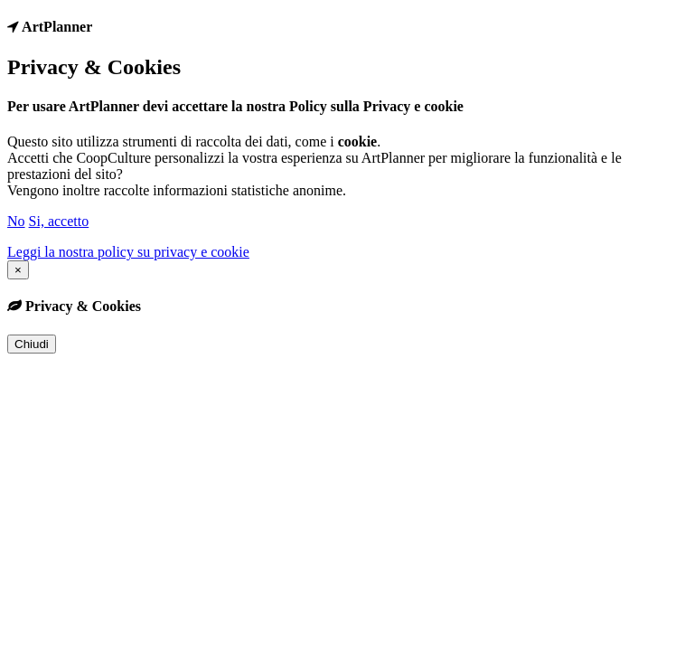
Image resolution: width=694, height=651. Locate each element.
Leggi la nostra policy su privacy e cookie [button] (128, 251)
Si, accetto (59, 221)
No (16, 221)
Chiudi (31, 344)
